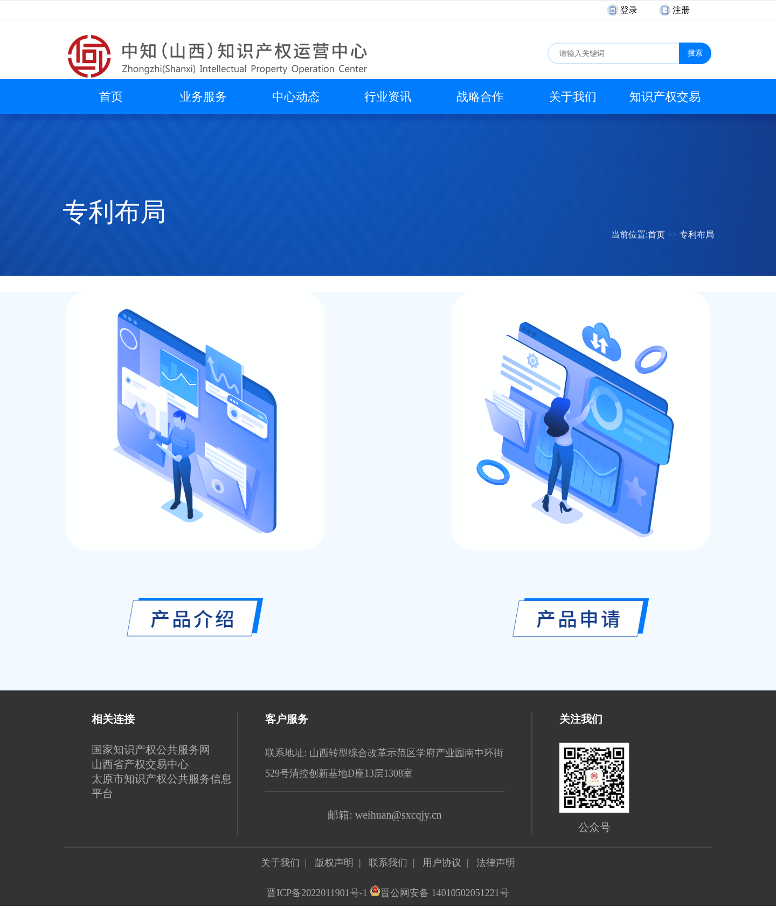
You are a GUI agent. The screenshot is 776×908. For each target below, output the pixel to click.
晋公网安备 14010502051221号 (439, 893)
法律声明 (495, 862)
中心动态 (296, 96)
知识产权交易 (665, 96)
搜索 (695, 52)
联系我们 (388, 862)
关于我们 (573, 96)
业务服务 (203, 96)
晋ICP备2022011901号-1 (317, 893)
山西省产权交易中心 (140, 764)
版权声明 (334, 862)
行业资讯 (388, 96)
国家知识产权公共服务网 (151, 750)
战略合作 (480, 96)
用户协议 (441, 862)
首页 (111, 96)
